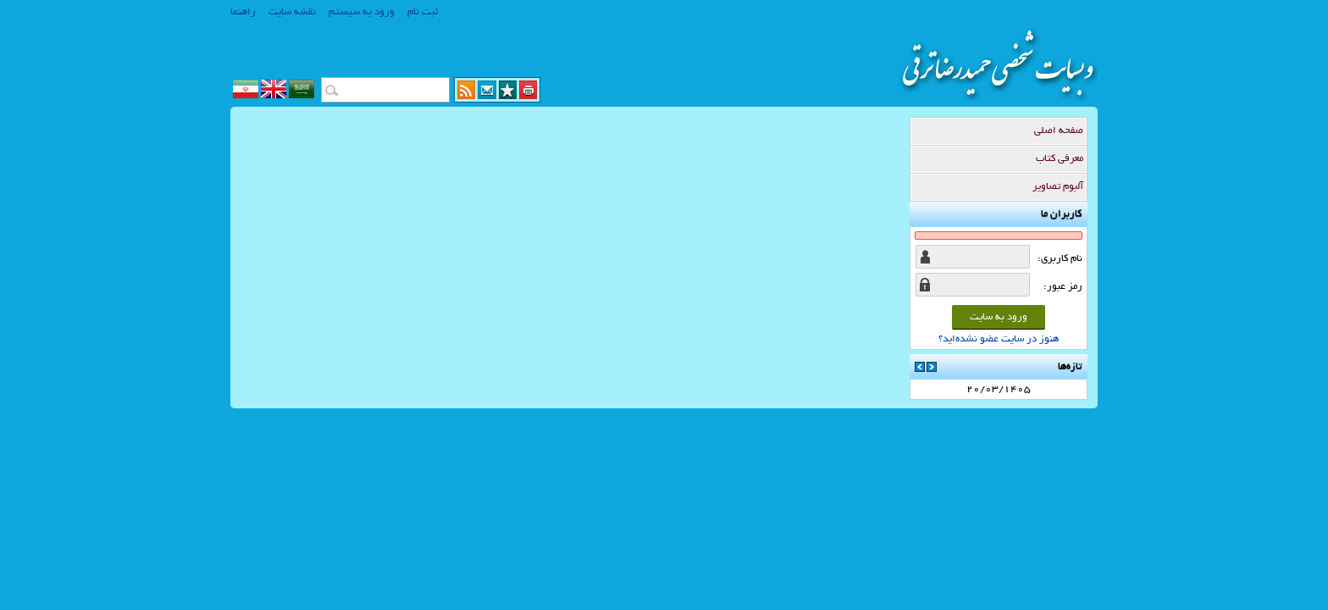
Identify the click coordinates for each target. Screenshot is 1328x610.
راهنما (243, 12)
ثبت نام (422, 12)
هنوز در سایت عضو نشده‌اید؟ (998, 339)
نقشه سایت (292, 12)
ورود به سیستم (362, 12)
